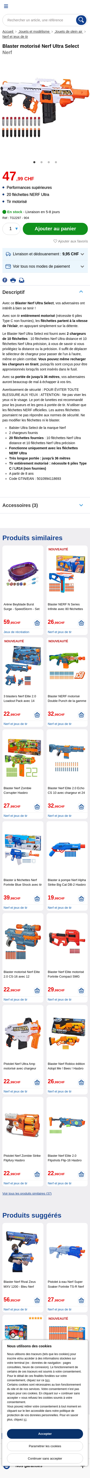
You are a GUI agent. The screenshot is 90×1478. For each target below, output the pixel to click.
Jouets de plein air (68, 31)
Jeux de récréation (16, 632)
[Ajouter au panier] (55, 229)
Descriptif (13, 292)
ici (25, 1419)
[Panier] (84, 6)
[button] (45, 254)
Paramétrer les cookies (45, 1446)
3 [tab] (48, 162)
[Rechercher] (81, 20)
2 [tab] (41, 162)
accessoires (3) (20, 505)
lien (47, 1380)
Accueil (8, 31)
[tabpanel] (45, 107)
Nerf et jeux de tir (15, 37)
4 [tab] (56, 162)
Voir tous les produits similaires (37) (27, 1193)
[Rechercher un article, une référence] (45, 20)
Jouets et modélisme (34, 31)
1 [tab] (34, 162)
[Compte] (72, 6)
